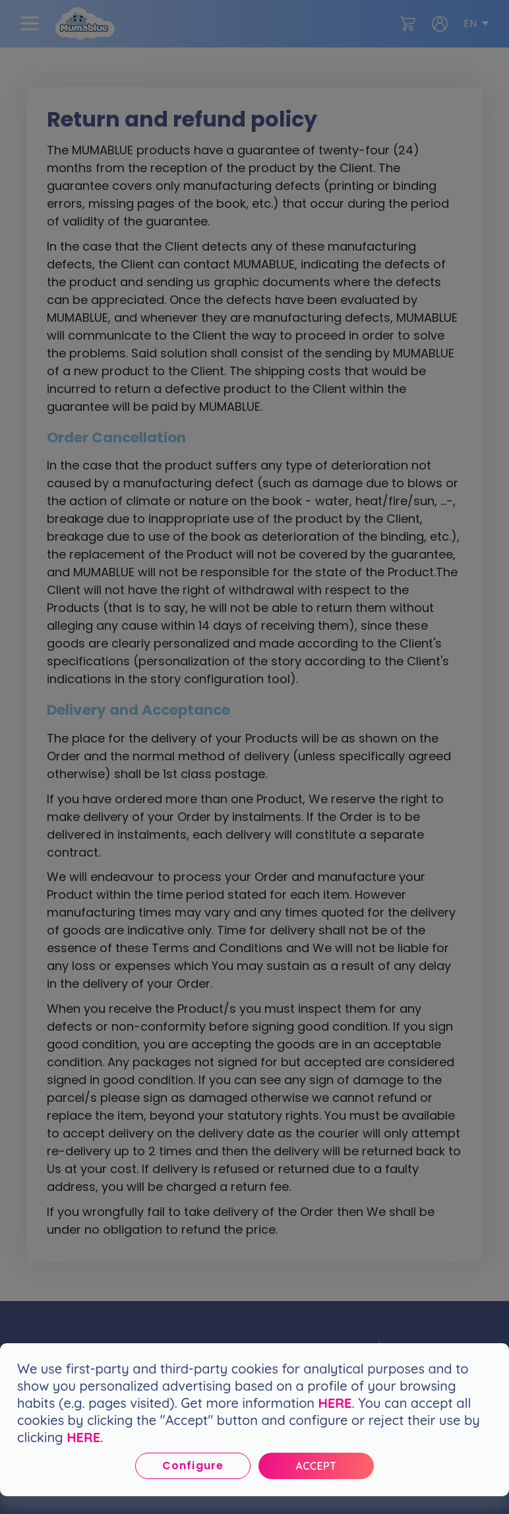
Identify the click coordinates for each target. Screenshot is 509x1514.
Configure (192, 1465)
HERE (335, 1403)
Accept (316, 1465)
